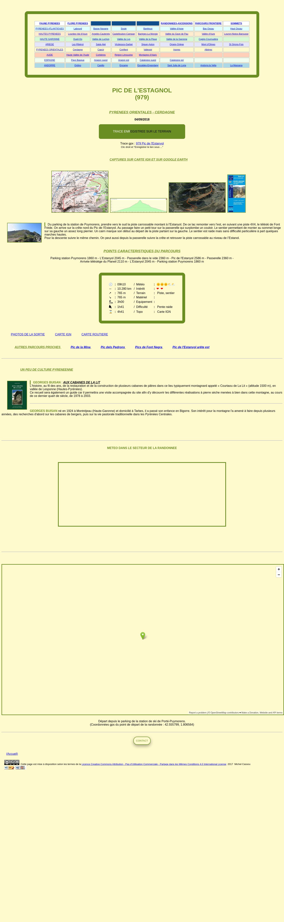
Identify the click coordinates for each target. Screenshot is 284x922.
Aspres (176, 49)
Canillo (100, 65)
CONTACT (142, 740)
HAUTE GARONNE (50, 39)
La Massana (236, 65)
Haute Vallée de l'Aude (77, 55)
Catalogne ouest (148, 60)
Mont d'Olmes (208, 44)
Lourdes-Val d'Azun (77, 34)
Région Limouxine (124, 55)
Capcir (101, 49)
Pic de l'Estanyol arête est (191, 347)
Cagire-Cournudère (208, 39)
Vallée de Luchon (100, 39)
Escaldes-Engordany (147, 65)
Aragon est (123, 60)
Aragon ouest (100, 60)
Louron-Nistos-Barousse (236, 34)
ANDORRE (49, 65)
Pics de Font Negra (148, 347)
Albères (208, 49)
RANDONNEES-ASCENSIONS (177, 23)
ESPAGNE (49, 60)
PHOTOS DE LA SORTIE (28, 334)
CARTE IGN (63, 334)
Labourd (78, 28)
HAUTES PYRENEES (50, 34)
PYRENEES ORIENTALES (49, 49)
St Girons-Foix (236, 44)
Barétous (147, 28)
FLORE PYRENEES (78, 23)
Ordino (77, 65)
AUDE (50, 55)
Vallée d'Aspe (176, 28)
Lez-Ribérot (78, 44)
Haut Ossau (236, 28)
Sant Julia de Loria (176, 65)
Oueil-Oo (77, 39)
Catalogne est (177, 60)
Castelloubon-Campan (124, 34)
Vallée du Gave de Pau (176, 34)
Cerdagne (78, 49)
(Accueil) (12, 753)
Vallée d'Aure (208, 34)
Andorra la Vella (208, 65)
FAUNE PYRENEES (49, 23)
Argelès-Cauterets (101, 34)
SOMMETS (236, 23)
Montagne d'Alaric (148, 55)
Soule (124, 28)
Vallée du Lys (123, 39)
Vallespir (148, 49)
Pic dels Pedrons (113, 347)
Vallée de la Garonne (176, 39)
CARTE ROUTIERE (95, 334)
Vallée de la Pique (148, 39)
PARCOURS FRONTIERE (208, 23)
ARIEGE (49, 44)
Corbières (101, 55)
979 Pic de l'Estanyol (150, 143)
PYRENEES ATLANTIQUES (50, 28)
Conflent (123, 49)
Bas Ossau (208, 28)
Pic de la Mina (81, 347)
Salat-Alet (101, 44)
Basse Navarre (100, 28)
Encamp (123, 65)
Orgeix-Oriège (177, 44)
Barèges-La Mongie (148, 34)
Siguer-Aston (147, 44)
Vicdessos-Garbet (124, 44)
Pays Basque (77, 60)
